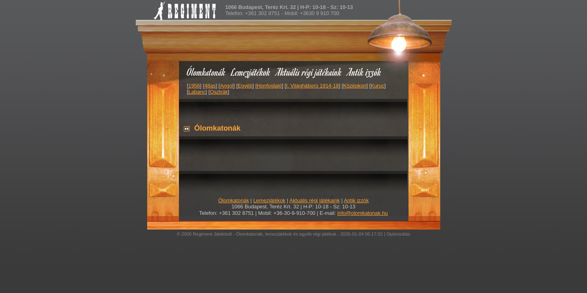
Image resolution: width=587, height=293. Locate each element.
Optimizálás (398, 234)
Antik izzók (364, 72)
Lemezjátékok (251, 72)
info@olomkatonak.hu (362, 213)
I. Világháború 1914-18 (312, 86)
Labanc (196, 92)
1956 (194, 86)
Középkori (354, 86)
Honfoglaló (269, 86)
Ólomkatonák (206, 72)
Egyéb (245, 86)
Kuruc (377, 86)
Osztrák (219, 92)
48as (210, 86)
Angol (227, 86)
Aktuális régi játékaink (309, 72)
